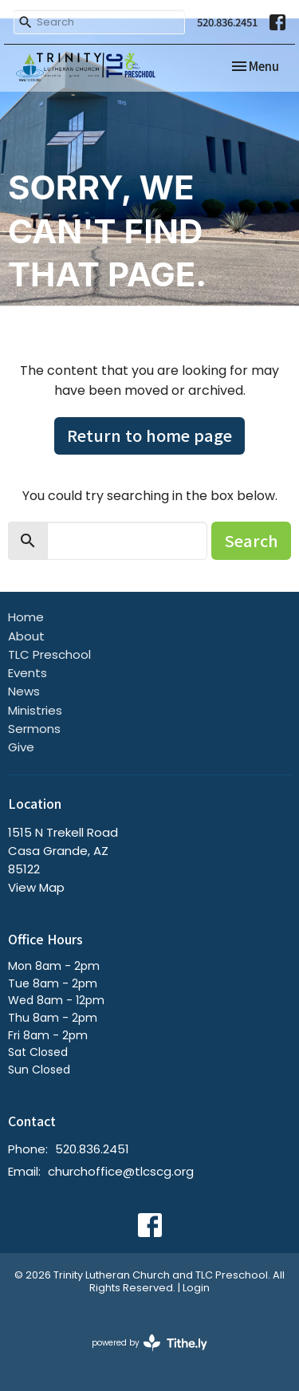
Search (251, 540)
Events (27, 672)
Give (21, 747)
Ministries (35, 710)
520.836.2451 (227, 22)
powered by (149, 1342)
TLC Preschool (49, 654)
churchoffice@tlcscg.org (121, 1171)
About (26, 636)
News (24, 691)
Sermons (34, 728)
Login (196, 1287)
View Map (36, 887)
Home (26, 617)
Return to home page (149, 435)
